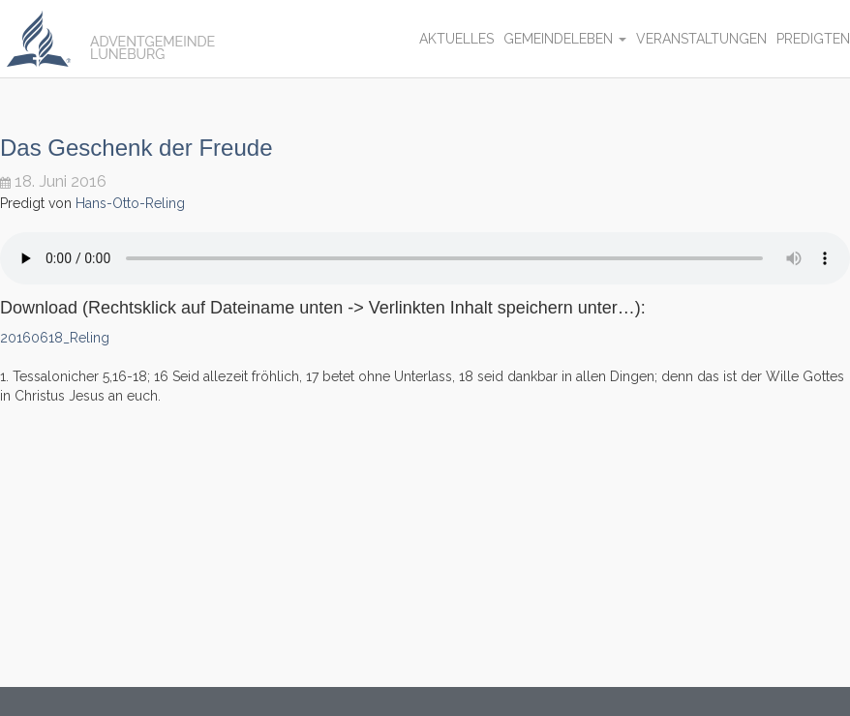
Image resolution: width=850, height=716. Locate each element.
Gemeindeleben (564, 38)
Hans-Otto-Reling (130, 203)
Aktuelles (456, 38)
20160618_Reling (54, 337)
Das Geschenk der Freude (136, 147)
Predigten (813, 38)
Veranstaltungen (701, 38)
